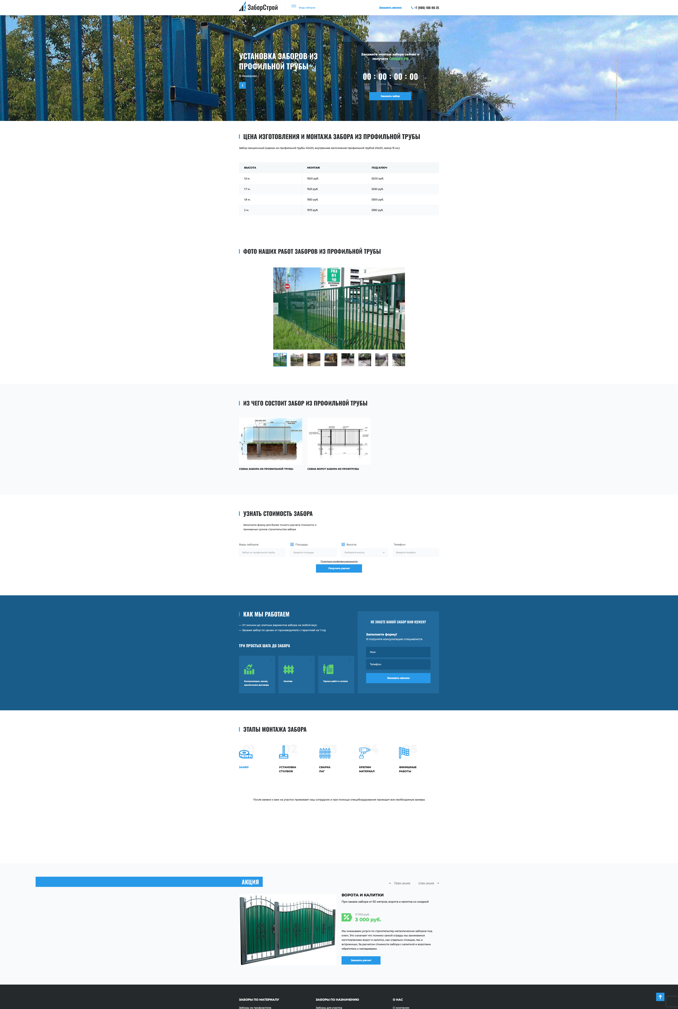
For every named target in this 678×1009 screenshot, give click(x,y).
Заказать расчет (365, 903)
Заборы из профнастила (255, 951)
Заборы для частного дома (334, 956)
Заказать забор (390, 97)
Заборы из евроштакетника (257, 961)
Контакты (399, 972)
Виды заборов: (249, 543)
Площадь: (301, 543)
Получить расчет (339, 572)
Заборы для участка (329, 951)
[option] (339, 308)
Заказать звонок (398, 680)
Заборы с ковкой (250, 977)
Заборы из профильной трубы (259, 956)
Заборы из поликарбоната (256, 972)
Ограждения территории (332, 966)
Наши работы (402, 956)
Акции (397, 966)
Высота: (351, 543)
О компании (401, 951)
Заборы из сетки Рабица (255, 966)
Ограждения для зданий (332, 972)
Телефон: (400, 543)
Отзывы (398, 961)
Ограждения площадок (331, 961)
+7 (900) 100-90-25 (425, 7)
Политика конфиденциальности (339, 562)
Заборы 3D (246, 982)
